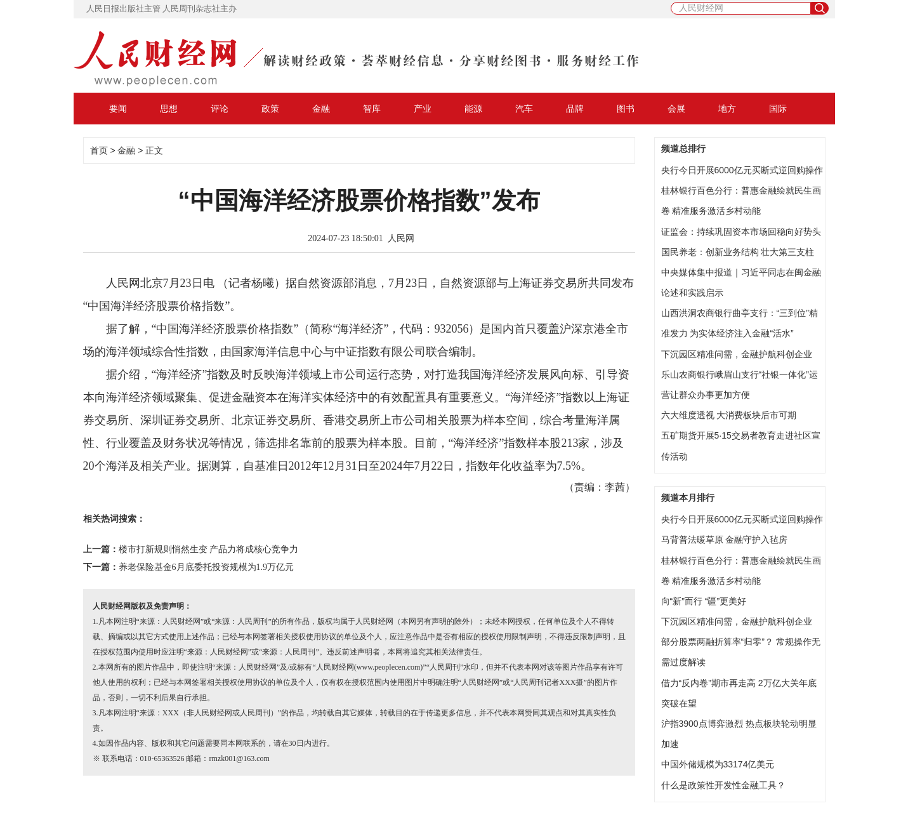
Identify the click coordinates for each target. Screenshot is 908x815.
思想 (169, 108)
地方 (727, 108)
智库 (372, 108)
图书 (626, 108)
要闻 (118, 108)
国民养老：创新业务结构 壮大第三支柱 (738, 252)
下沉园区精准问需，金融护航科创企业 (736, 354)
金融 (321, 108)
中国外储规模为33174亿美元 (718, 764)
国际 (778, 108)
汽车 (524, 108)
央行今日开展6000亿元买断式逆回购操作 (742, 170)
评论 (219, 108)
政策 (270, 108)
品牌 (575, 108)
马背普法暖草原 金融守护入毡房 (724, 539)
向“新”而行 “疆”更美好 (704, 601)
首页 (99, 150)
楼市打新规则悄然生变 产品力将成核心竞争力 (209, 549)
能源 (473, 108)
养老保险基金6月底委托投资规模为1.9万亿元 (206, 567)
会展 (676, 108)
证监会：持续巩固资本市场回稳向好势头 (741, 232)
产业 (422, 108)
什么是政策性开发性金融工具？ (723, 785)
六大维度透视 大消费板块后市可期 (729, 415)
